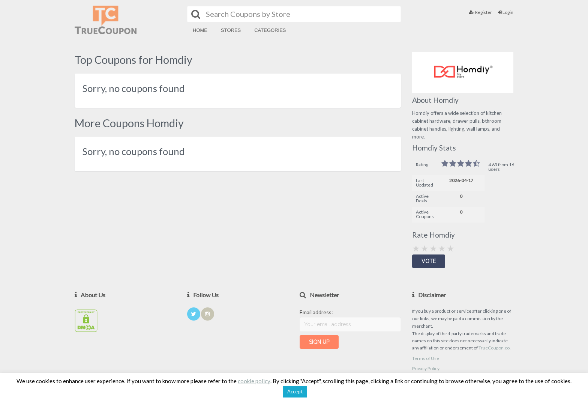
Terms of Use (425, 358)
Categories (270, 30)
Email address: (316, 312)
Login (505, 12)
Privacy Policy (426, 368)
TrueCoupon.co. (494, 348)
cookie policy (254, 381)
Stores (231, 30)
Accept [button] (295, 391)
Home (200, 30)
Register (480, 12)
